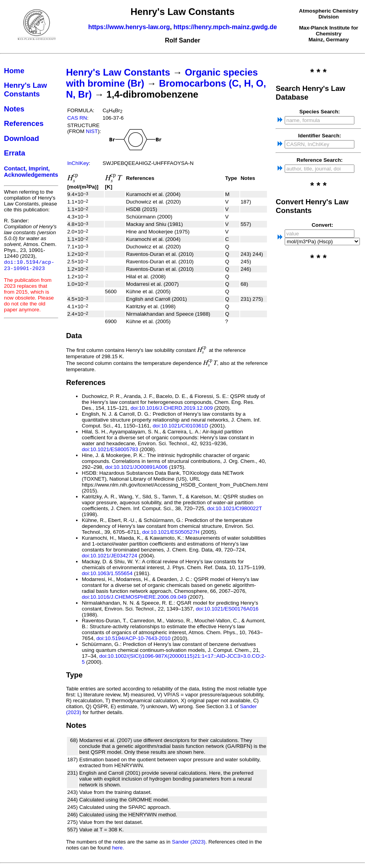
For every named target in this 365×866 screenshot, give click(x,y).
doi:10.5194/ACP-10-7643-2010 (133, 638)
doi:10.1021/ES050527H (170, 532)
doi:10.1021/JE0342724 (109, 556)
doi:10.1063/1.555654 (107, 573)
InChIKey (78, 163)
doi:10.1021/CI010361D (180, 426)
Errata (14, 153)
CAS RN (77, 118)
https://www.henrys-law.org (129, 27)
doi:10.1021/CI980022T (234, 508)
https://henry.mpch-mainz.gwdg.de (225, 27)
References (24, 123)
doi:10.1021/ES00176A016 (227, 609)
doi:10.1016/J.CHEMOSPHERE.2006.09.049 (134, 597)
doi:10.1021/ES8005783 (110, 449)
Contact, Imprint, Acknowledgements (31, 171)
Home (14, 71)
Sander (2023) (189, 842)
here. (118, 848)
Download (21, 138)
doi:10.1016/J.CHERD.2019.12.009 (171, 408)
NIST (92, 131)
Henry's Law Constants (25, 89)
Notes (14, 109)
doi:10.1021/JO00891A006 (136, 467)
